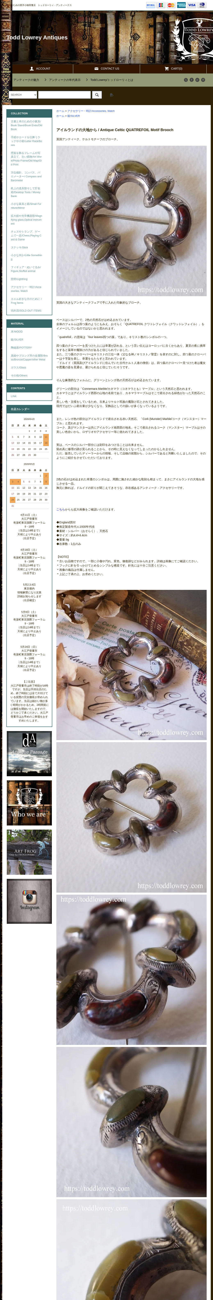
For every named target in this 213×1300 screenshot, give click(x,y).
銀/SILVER (73, 116)
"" (23, 79)
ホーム (60, 111)
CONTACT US (106, 68)
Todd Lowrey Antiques (37, 37)
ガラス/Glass (18, 367)
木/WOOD (17, 331)
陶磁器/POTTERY (21, 347)
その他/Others (19, 375)
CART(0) (173, 68)
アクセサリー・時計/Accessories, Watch (91, 111)
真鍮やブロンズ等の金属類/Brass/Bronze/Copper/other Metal (29, 357)
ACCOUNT (39, 68)
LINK (14, 396)
